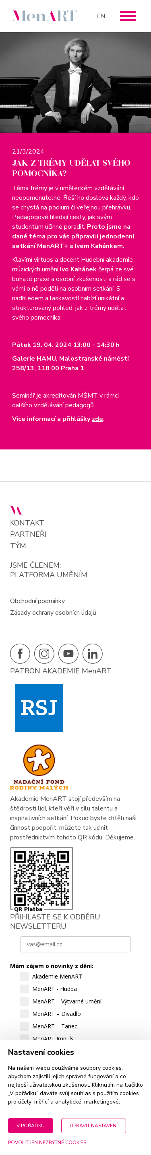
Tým (18, 546)
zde (97, 418)
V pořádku (31, 1125)
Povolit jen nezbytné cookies (47, 1142)
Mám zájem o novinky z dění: (51, 966)
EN (100, 16)
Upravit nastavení (94, 1125)
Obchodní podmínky (37, 601)
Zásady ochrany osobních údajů (53, 612)
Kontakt (27, 523)
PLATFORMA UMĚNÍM (48, 575)
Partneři (28, 534)
